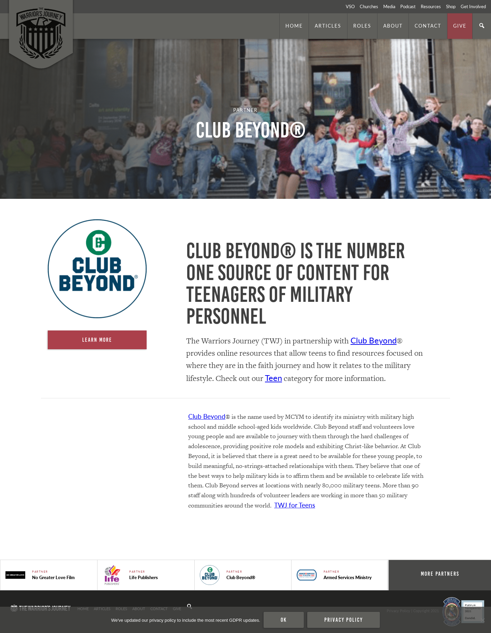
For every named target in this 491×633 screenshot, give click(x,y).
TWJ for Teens (294, 505)
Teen (273, 377)
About (393, 25)
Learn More (97, 340)
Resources (431, 6)
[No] (482, 620)
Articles (328, 25)
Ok (284, 620)
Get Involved (473, 6)
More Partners (440, 574)
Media (389, 6)
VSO (350, 6)
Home (294, 25)
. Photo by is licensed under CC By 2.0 (452, 189)
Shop (451, 6)
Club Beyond (374, 340)
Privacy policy (343, 620)
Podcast (408, 6)
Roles (362, 25)
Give (459, 25)
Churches (369, 6)
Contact (428, 25)
